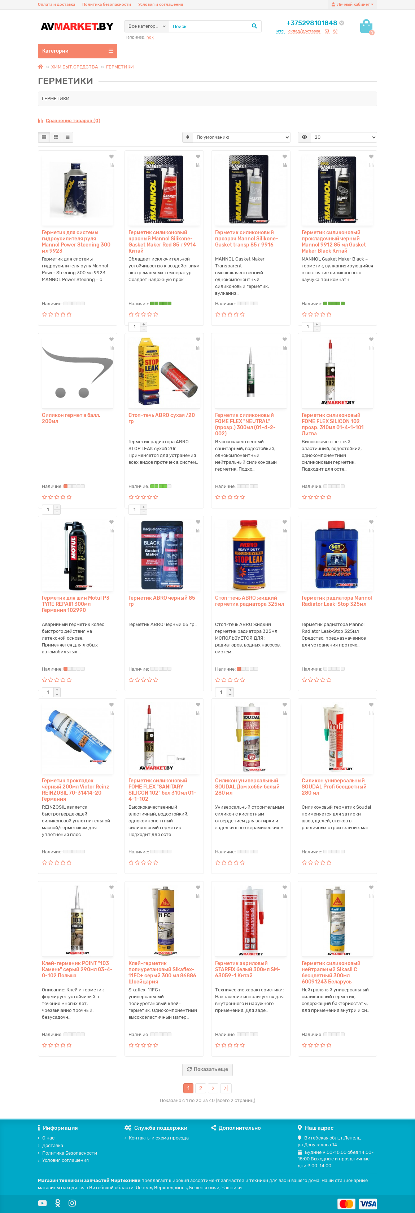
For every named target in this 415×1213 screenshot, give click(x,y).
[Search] (215, 26)
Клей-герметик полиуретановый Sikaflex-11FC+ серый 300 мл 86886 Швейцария (162, 972)
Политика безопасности (106, 4)
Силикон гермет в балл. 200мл (71, 418)
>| (226, 1088)
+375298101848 (312, 23)
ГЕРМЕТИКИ (120, 67)
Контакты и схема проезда (157, 1138)
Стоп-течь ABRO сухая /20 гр (161, 418)
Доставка (50, 1145)
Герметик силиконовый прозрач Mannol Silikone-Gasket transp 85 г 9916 (246, 239)
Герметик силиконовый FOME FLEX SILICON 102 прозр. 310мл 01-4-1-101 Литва (333, 424)
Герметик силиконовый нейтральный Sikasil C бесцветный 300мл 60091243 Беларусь (331, 972)
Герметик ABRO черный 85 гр (161, 601)
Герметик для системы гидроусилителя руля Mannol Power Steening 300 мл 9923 (76, 242)
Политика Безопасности (67, 1153)
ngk (150, 37)
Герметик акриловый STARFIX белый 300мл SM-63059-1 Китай (247, 969)
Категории (77, 51)
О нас (46, 1138)
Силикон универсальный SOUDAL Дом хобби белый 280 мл (247, 787)
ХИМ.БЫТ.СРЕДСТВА (74, 67)
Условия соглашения (63, 1160)
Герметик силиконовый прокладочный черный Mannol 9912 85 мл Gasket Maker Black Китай (334, 242)
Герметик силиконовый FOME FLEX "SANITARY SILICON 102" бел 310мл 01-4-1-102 (162, 790)
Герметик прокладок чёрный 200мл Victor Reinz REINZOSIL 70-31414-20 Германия (75, 790)
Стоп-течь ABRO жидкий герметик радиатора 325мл (249, 601)
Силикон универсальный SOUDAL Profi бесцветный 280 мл (334, 787)
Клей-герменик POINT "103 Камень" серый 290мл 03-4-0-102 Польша (77, 969)
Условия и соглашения (160, 4)
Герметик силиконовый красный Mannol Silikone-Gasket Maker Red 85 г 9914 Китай (162, 242)
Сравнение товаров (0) (69, 120)
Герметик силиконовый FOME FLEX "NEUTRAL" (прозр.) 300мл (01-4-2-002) (245, 424)
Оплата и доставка (56, 4)
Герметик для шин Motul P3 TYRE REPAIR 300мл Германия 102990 (75, 604)
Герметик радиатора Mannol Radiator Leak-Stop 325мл (337, 601)
